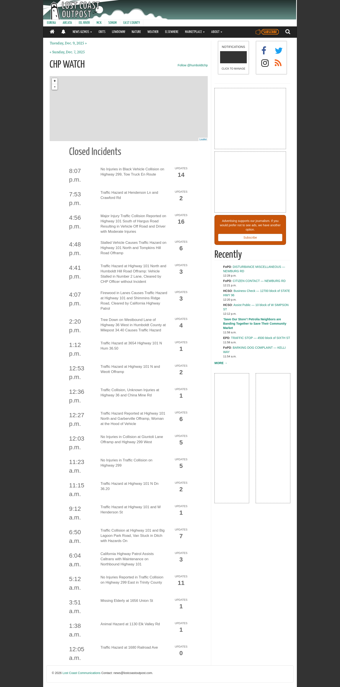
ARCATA (67, 23)
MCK (98, 23)
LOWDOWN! (118, 32)
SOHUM (112, 23)
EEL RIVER (84, 23)
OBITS (101, 32)
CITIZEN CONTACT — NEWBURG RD (259, 281)
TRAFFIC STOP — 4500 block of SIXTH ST (260, 338)
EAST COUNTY (131, 23)
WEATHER (153, 32)
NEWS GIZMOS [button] (82, 32)
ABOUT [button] (216, 32)
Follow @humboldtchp (193, 65)
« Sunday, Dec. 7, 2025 (67, 52)
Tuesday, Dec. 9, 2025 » (68, 43)
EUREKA (51, 23)
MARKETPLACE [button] (195, 32)
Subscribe (250, 237)
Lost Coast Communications (81, 673)
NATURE (136, 32)
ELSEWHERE (171, 32)
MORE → (220, 363)
